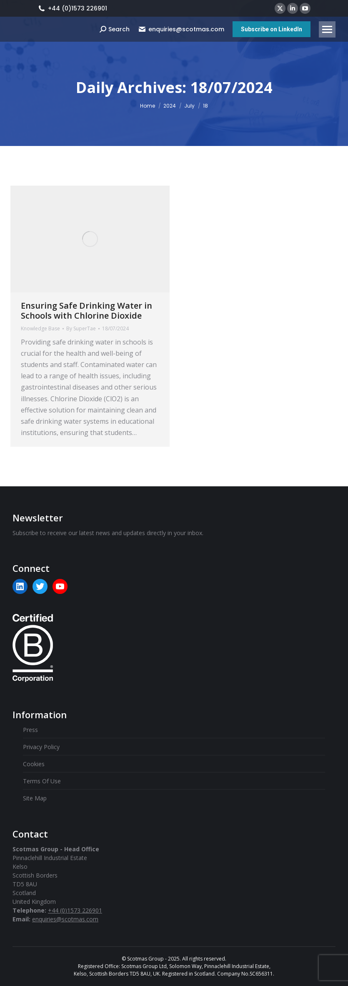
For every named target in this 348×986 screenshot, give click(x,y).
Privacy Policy (41, 747)
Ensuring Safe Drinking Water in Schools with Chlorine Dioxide (86, 310)
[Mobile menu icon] (327, 29)
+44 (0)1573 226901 (72, 8)
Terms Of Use (42, 781)
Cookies (34, 764)
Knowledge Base (40, 328)
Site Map (35, 798)
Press (30, 730)
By (81, 328)
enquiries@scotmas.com (181, 29)
